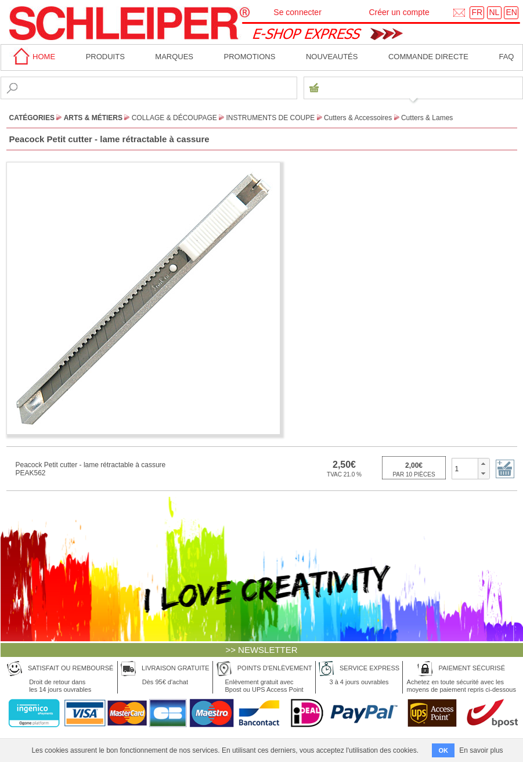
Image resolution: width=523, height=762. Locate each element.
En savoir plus (481, 750)
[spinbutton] (465, 468)
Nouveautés (332, 56)
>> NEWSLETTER (261, 650)
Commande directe (428, 56)
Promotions (250, 56)
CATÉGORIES (32, 118)
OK (443, 750)
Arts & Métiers (93, 118)
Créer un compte (399, 12)
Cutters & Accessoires (358, 118)
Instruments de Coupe (270, 118)
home (32, 56)
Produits (105, 56)
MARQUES (174, 56)
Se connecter (297, 12)
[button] (483, 463)
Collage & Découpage (174, 118)
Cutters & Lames (427, 118)
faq (506, 56)
